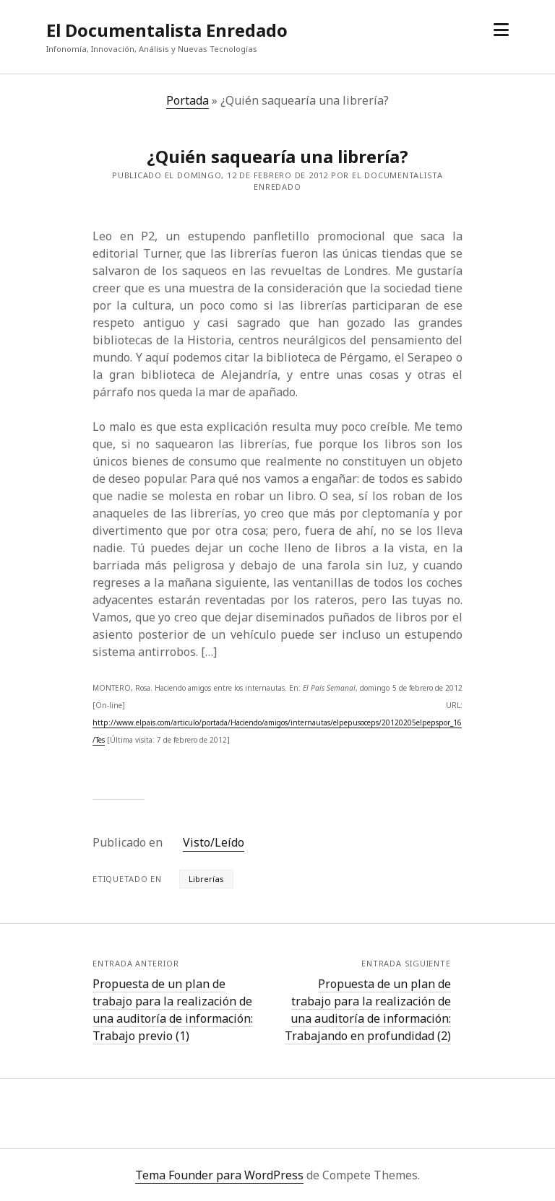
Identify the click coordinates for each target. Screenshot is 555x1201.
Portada (187, 100)
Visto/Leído (213, 842)
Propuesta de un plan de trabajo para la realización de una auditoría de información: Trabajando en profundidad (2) (368, 1010)
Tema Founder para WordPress (219, 1175)
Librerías (206, 878)
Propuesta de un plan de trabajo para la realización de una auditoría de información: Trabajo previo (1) (172, 1010)
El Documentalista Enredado (167, 30)
